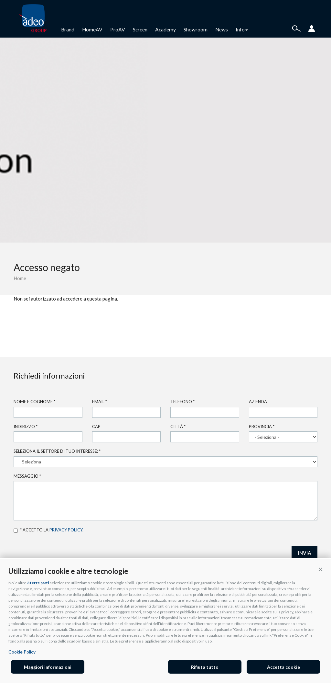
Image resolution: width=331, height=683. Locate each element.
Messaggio (27, 476)
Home (20, 278)
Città (178, 426)
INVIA (304, 553)
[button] (320, 569)
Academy (165, 29)
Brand (67, 29)
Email (99, 401)
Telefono (182, 401)
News (221, 29)
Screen (140, 29)
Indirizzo (25, 426)
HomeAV (92, 29)
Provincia (261, 426)
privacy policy (65, 529)
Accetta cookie (283, 667)
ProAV (117, 29)
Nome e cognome (34, 401)
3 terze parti (38, 582)
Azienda (258, 401)
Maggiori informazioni (47, 667)
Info (242, 29)
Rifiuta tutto (205, 667)
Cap (96, 426)
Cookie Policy (22, 652)
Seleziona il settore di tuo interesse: (57, 451)
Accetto (16, 531)
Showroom (196, 29)
